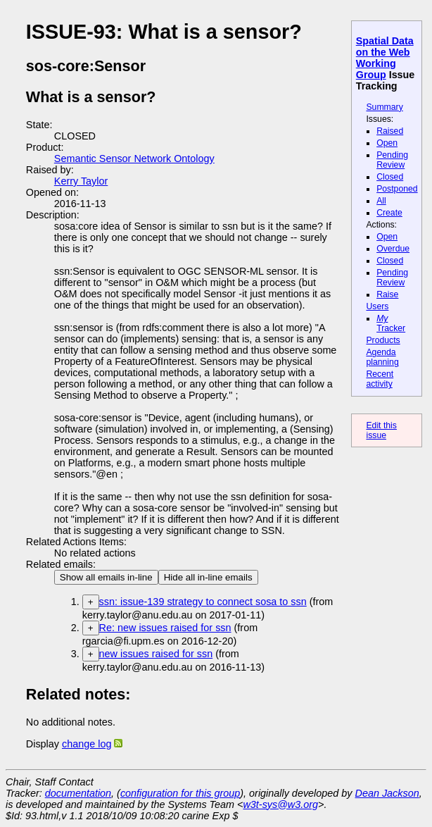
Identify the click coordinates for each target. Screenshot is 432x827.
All (381, 201)
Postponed (397, 189)
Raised (389, 131)
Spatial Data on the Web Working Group (385, 57)
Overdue (392, 249)
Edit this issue (381, 430)
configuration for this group (180, 793)
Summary (384, 107)
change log (86, 744)
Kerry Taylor (81, 181)
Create (389, 213)
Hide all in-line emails (208, 577)
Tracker (390, 323)
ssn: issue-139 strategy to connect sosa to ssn (203, 601)
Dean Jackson (387, 793)
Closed (389, 177)
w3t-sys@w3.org (280, 804)
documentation (78, 793)
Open (387, 143)
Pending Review (392, 160)
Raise (387, 294)
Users (377, 306)
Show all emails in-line (106, 577)
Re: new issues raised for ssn (165, 627)
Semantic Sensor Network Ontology (134, 158)
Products (383, 340)
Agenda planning (382, 357)
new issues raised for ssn (156, 653)
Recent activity (379, 379)
